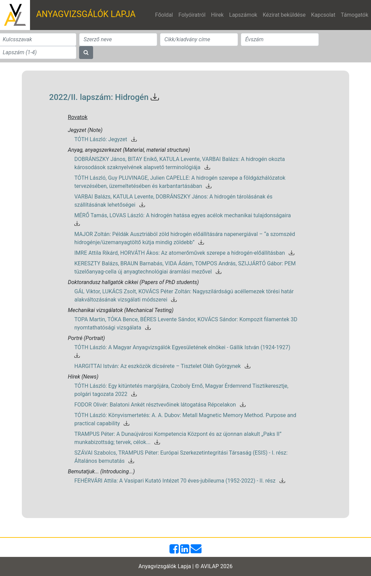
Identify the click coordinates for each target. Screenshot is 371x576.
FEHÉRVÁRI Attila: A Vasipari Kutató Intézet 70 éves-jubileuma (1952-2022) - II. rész (179, 480)
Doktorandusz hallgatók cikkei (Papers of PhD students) (133, 282)
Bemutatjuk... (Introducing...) (101, 471)
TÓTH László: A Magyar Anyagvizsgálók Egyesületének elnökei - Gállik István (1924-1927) (183, 351)
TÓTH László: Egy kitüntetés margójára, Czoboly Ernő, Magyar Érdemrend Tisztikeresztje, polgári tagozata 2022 (181, 390)
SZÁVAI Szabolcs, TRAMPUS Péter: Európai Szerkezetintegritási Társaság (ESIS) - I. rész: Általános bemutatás (180, 456)
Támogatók (354, 15)
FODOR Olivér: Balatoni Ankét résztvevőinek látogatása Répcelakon (160, 404)
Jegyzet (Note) (85, 130)
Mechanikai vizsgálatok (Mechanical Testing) (121, 310)
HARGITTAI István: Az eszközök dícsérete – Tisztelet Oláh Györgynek (162, 366)
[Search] (118, 39)
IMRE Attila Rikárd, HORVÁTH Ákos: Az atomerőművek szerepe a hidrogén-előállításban (184, 253)
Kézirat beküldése (284, 15)
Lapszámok (243, 15)
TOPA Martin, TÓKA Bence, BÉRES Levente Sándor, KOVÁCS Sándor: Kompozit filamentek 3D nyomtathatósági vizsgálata (185, 323)
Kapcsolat (323, 15)
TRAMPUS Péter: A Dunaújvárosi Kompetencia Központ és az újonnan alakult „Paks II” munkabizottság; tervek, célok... (177, 438)
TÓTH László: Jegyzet (105, 139)
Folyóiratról (192, 15)
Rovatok (78, 117)
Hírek (217, 15)
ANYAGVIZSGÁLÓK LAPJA (86, 14)
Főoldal (164, 15)
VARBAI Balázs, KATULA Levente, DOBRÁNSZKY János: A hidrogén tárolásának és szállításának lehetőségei (173, 200)
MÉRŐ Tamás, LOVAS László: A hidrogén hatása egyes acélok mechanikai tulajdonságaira (184, 219)
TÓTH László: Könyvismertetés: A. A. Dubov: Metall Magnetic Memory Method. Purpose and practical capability (185, 419)
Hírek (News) (83, 376)
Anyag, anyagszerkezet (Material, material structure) (129, 150)
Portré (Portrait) (86, 338)
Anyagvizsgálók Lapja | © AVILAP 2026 (185, 566)
